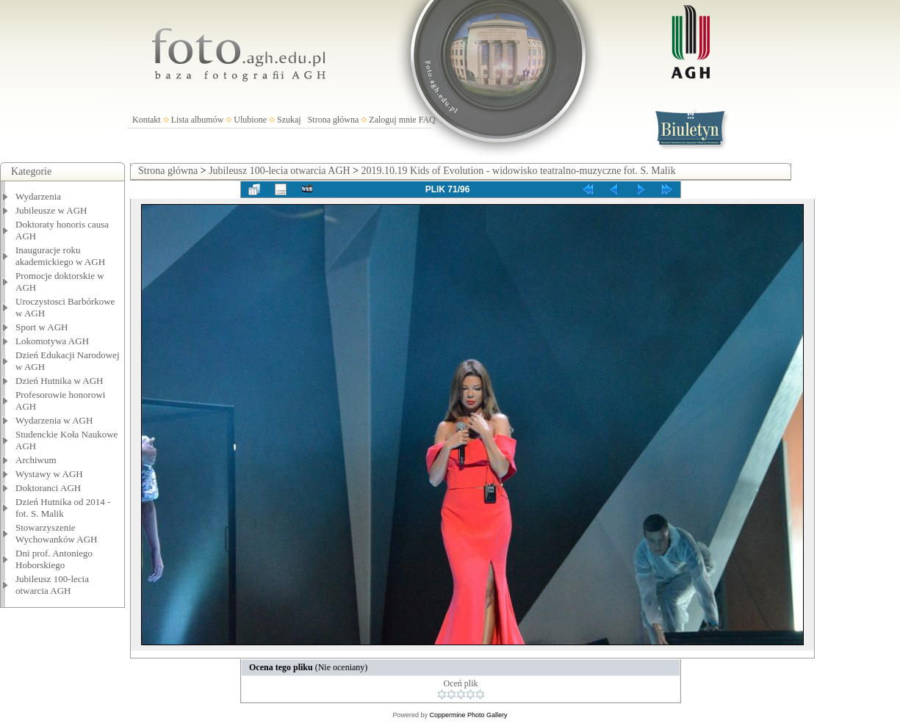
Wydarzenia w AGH (54, 420)
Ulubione (250, 120)
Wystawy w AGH (49, 473)
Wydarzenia (38, 196)
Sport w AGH (41, 327)
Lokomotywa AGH (52, 340)
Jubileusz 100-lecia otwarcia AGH (52, 584)
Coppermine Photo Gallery (468, 715)
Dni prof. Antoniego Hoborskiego (54, 559)
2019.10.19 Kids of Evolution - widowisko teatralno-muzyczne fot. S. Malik (518, 170)
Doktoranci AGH (48, 487)
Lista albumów (197, 120)
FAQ (427, 120)
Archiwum (36, 459)
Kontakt (146, 120)
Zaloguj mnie (392, 120)
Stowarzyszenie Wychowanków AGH (56, 533)
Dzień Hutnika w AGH (59, 380)
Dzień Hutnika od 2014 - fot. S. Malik (62, 507)
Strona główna (333, 120)
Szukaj (289, 120)
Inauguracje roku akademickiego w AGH (60, 255)
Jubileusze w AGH (51, 210)
